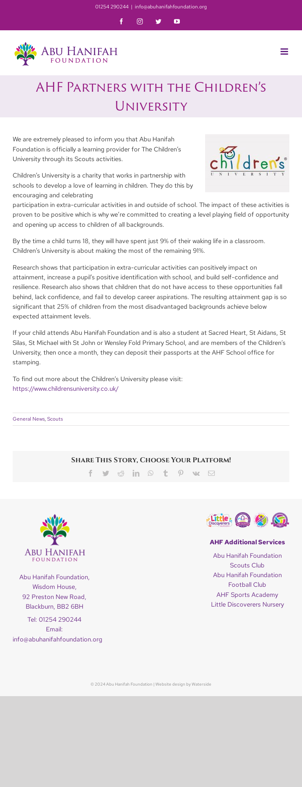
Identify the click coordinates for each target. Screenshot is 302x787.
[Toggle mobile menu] (285, 51)
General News (29, 419)
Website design (170, 684)
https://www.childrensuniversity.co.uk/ (66, 388)
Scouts (55, 419)
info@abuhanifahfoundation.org (171, 6)
